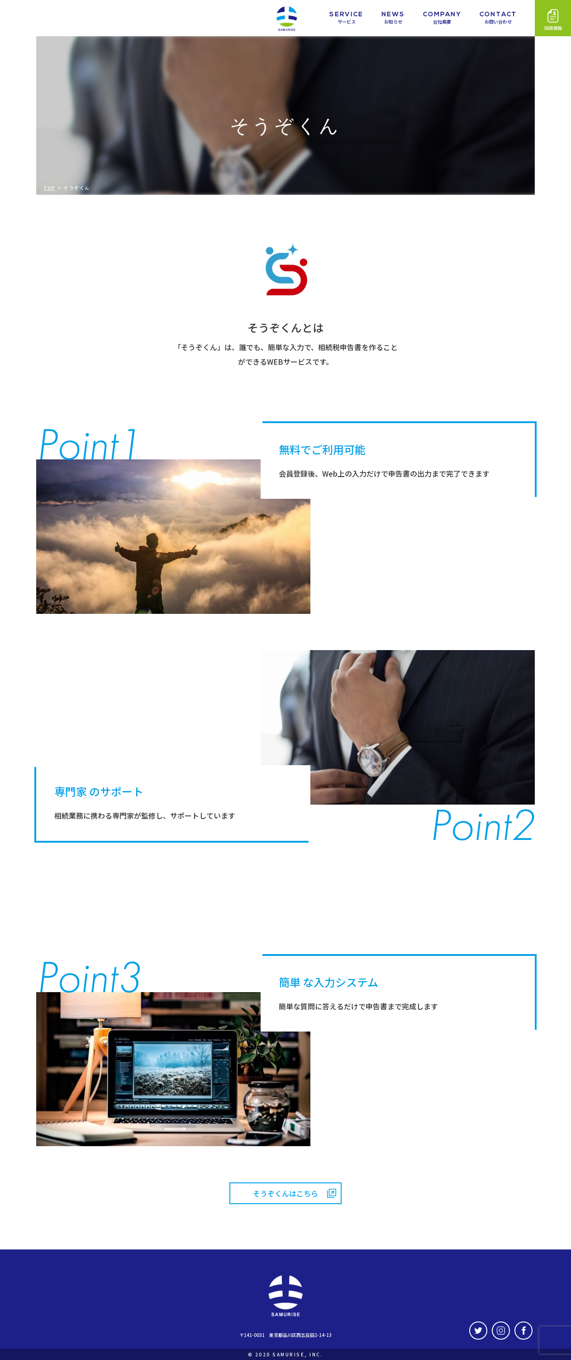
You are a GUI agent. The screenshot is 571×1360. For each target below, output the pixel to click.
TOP (49, 187)
